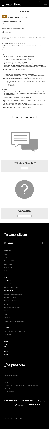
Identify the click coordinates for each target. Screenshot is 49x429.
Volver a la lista (24, 117)
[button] (24, 243)
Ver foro (24, 168)
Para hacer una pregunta (24, 215)
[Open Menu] (45, 4)
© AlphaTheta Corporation (13, 418)
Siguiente (33, 117)
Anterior (15, 117)
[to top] (43, 417)
